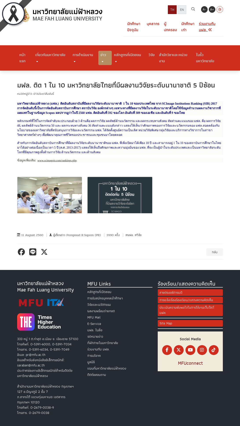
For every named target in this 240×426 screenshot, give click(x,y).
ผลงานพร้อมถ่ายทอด (101, 311)
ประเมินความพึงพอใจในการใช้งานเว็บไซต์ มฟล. (186, 310)
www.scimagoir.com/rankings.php (57, 160)
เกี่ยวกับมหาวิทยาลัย (50, 55)
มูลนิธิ (91, 362)
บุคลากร (153, 24)
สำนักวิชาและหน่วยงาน (173, 58)
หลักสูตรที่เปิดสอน (127, 55)
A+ (212, 9)
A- (204, 9)
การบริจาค (94, 355)
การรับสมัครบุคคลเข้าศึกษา (105, 298)
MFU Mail (94, 317)
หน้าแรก (22, 58)
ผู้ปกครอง (170, 27)
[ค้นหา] (193, 9)
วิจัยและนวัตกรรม (99, 304)
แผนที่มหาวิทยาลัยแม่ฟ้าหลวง (106, 368)
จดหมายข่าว (95, 336)
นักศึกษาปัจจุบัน (133, 27)
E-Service (94, 323)
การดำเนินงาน (83, 55)
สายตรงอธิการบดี (170, 292)
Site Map (165, 323)
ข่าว (103, 55)
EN (182, 9)
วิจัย (151, 55)
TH (172, 9)
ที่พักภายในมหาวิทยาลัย (102, 343)
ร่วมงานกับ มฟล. (98, 349)
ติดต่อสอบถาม (96, 374)
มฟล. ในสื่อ (94, 330)
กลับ (215, 252)
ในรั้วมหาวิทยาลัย (205, 58)
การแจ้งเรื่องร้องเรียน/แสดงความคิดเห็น (186, 300)
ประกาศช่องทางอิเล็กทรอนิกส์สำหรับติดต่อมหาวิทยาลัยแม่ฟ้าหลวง (44, 373)
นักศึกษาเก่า (187, 27)
